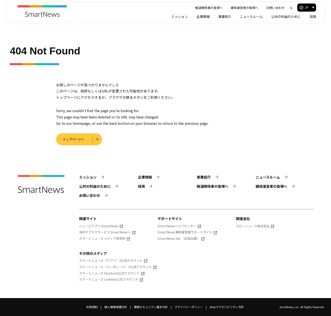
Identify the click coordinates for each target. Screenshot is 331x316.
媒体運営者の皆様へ (244, 7)
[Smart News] (42, 11)
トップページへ (73, 139)
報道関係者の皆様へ (209, 7)
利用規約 (92, 307)
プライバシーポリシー (188, 307)
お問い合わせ (275, 7)
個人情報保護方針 (115, 307)
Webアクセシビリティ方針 (227, 307)
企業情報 (203, 16)
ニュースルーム (251, 16)
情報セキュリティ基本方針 (151, 307)
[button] (306, 7)
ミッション (179, 16)
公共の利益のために (286, 16)
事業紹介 (224, 16)
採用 (313, 16)
